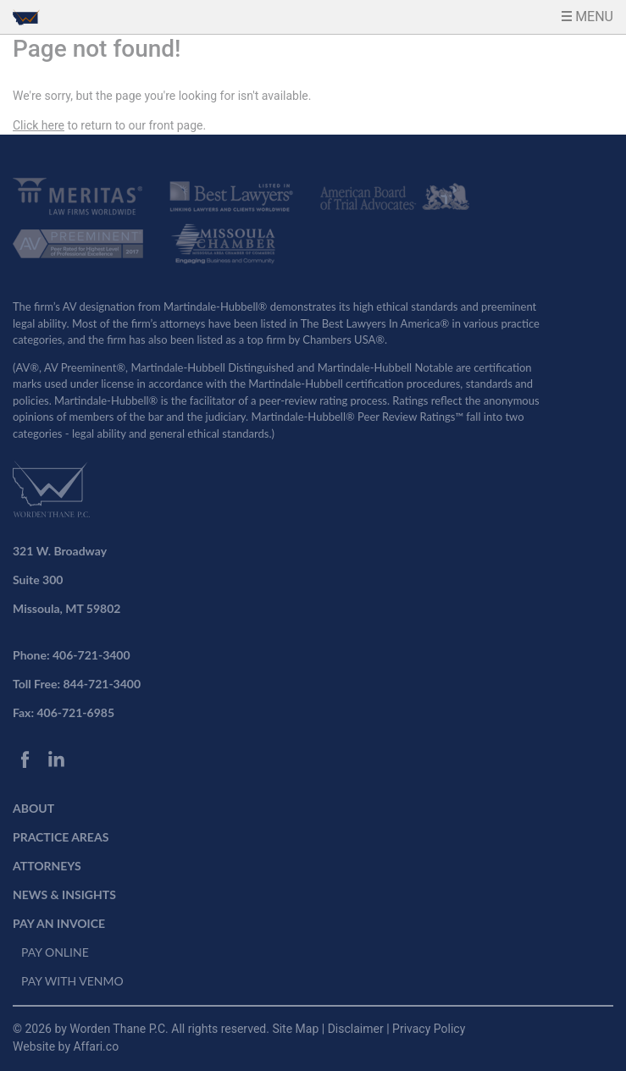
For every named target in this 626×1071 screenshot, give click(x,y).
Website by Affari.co (66, 1046)
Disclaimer (357, 1028)
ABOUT (33, 808)
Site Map (296, 1028)
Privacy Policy (428, 1028)
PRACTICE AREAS (60, 837)
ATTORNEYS (47, 865)
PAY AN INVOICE (59, 923)
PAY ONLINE (55, 952)
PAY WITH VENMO (72, 981)
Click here (38, 125)
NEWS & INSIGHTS (64, 894)
